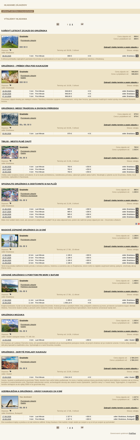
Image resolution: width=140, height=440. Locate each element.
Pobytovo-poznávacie (29, 196)
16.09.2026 (6, 91)
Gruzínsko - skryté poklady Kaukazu (23, 352)
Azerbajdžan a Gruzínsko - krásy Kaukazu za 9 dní (31, 391)
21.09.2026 (6, 263)
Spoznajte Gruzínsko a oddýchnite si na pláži (29, 184)
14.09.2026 (6, 340)
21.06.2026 (6, 167)
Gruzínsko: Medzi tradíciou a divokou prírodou (30, 108)
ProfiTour (132, 433)
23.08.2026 (6, 214)
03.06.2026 (6, 134)
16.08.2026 (6, 303)
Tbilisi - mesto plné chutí (16, 141)
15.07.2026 (6, 258)
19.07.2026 (6, 169)
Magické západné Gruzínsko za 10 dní (23, 230)
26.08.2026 (6, 260)
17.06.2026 (6, 255)
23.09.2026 (6, 94)
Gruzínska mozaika (12, 315)
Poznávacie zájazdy (28, 40)
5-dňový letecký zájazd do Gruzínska (24, 30)
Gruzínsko (24, 36)
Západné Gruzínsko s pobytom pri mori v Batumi (30, 275)
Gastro (23, 78)
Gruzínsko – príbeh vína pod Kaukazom (24, 66)
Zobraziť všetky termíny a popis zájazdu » (121, 47)
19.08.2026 (6, 419)
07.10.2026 (6, 96)
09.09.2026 (6, 56)
